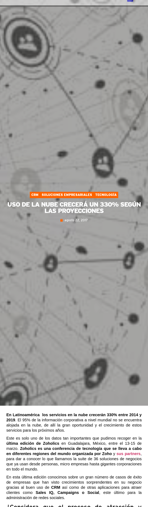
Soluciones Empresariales (67, 195)
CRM (34, 195)
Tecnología (106, 195)
